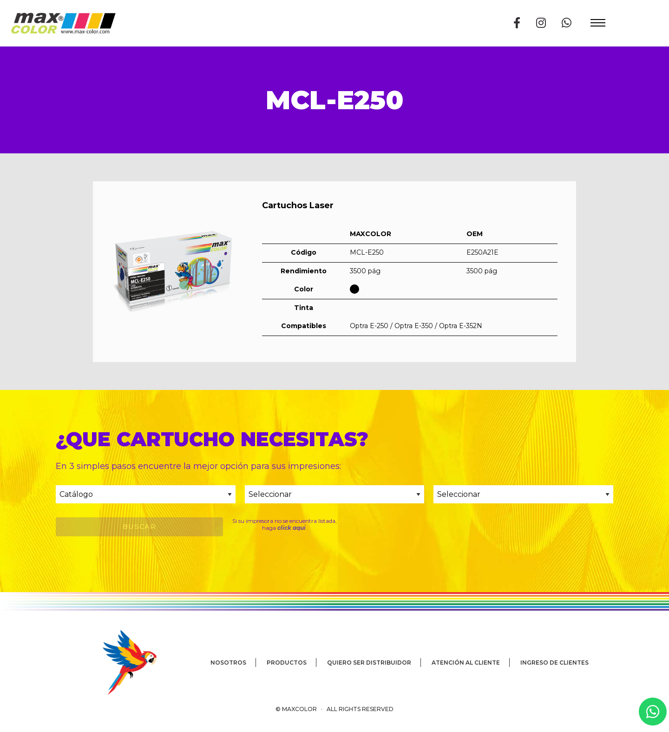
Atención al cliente (466, 662)
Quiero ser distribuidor (369, 662)
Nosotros (228, 662)
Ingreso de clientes (554, 662)
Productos (287, 662)
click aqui (291, 527)
